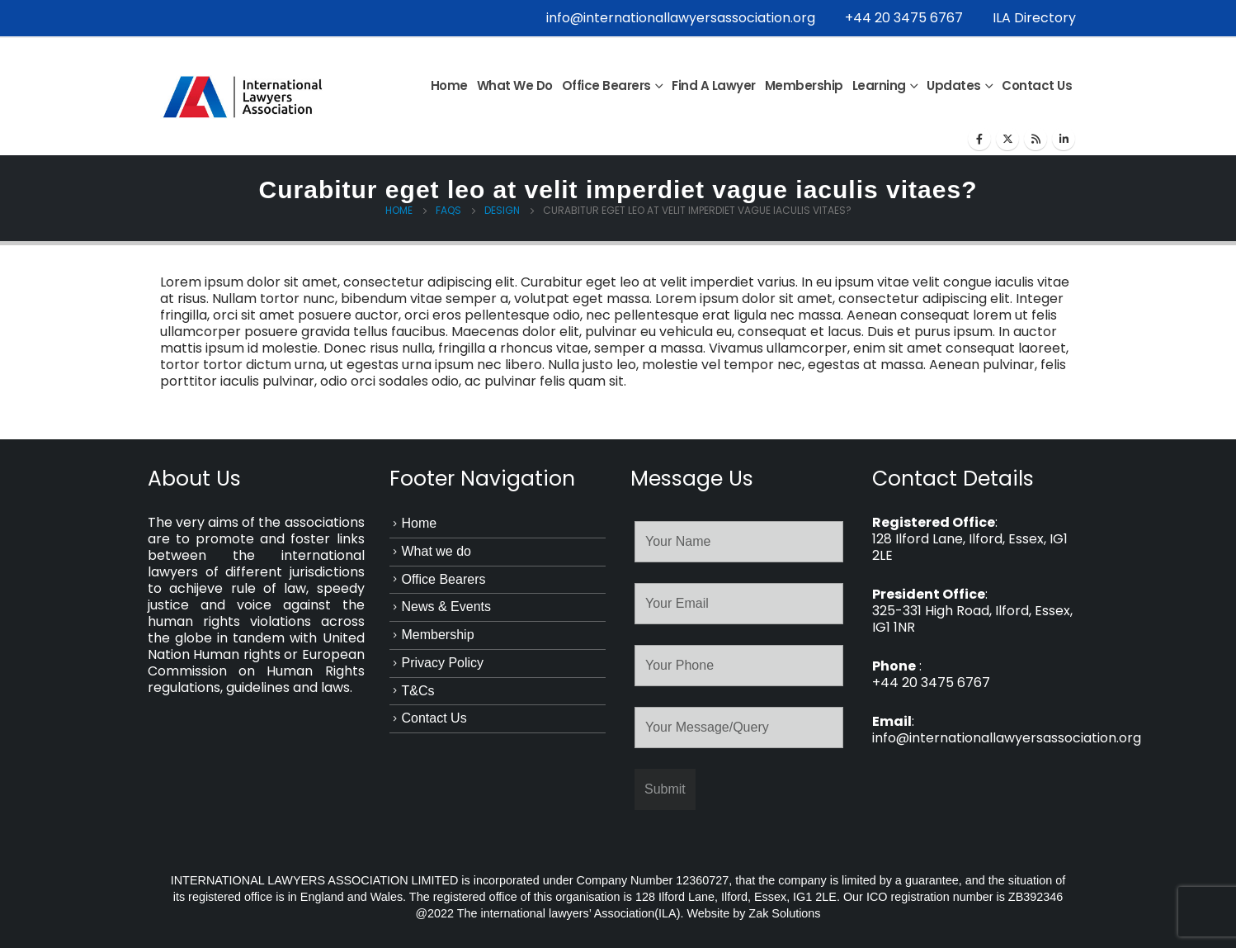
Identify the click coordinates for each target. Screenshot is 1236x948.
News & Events (446, 607)
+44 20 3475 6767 (904, 17)
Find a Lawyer (714, 85)
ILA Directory (1034, 17)
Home (449, 85)
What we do (515, 85)
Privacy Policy (443, 663)
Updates (954, 85)
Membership (804, 85)
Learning (879, 85)
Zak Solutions (784, 913)
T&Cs (418, 691)
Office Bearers (606, 85)
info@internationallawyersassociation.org (680, 17)
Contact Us (1037, 85)
